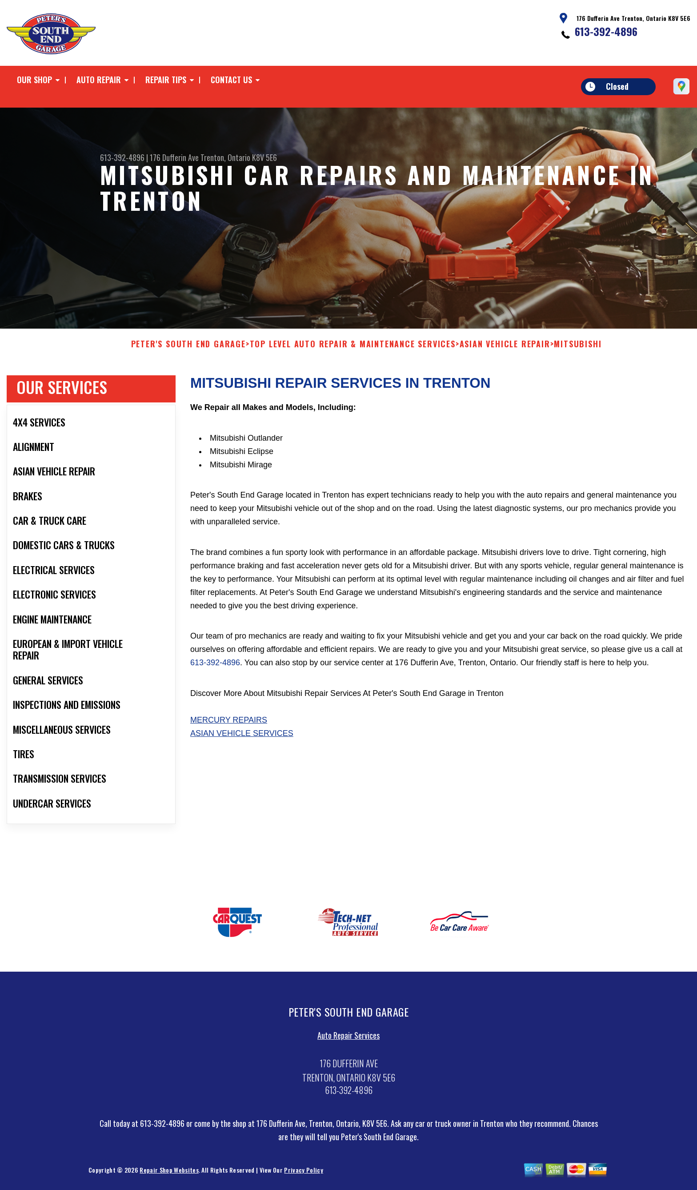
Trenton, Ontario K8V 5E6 (238, 157)
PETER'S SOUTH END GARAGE (188, 347)
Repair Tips (165, 79)
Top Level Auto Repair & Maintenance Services (353, 347)
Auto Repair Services (348, 1038)
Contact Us (231, 79)
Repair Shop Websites (169, 1173)
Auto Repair (98, 79)
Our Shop (34, 79)
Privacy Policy (303, 1173)
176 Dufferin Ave (174, 157)
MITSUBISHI (577, 347)
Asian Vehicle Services (241, 736)
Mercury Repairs (228, 723)
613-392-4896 (606, 31)
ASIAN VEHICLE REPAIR (505, 347)
